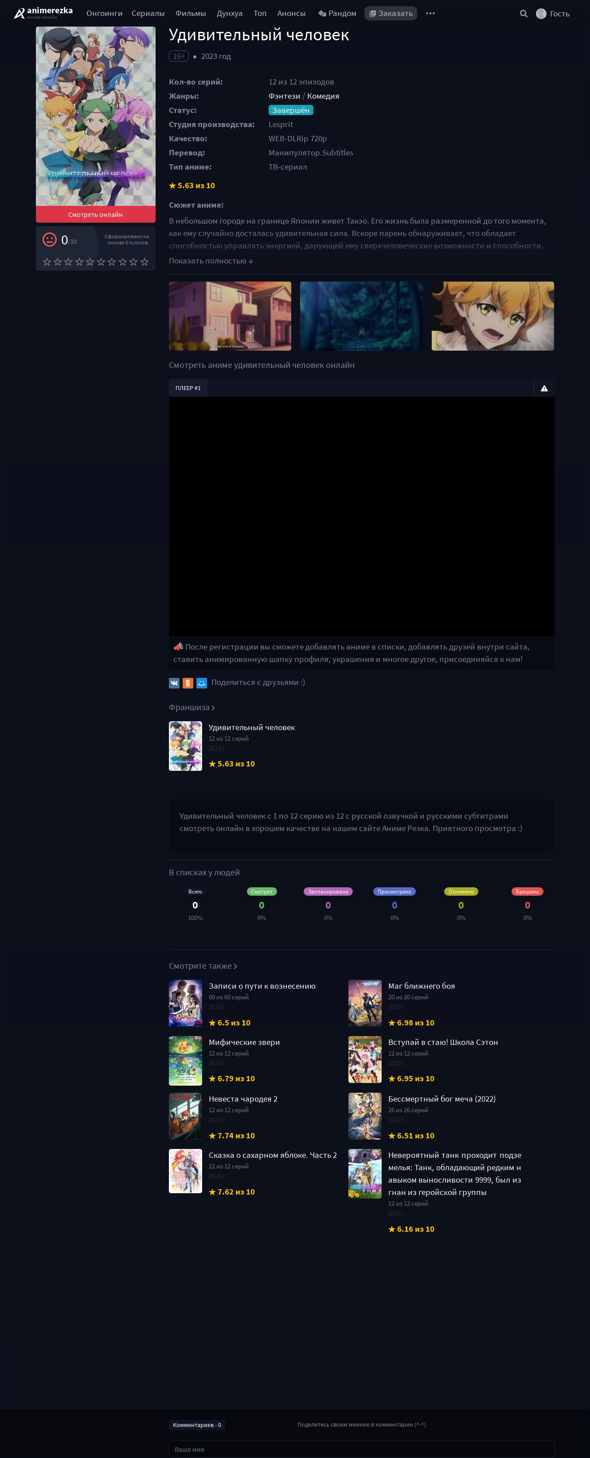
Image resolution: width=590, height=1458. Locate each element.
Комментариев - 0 (197, 1425)
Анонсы (291, 13)
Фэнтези (285, 96)
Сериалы (148, 13)
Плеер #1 (188, 388)
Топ (260, 13)
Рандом (337, 13)
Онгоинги (104, 13)
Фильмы (191, 13)
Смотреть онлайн (95, 214)
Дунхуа (230, 13)
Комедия (323, 96)
